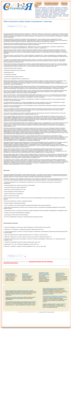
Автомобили (43, 7)
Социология (44, 14)
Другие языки (45, 9)
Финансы (55, 15)
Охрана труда (62, 11)
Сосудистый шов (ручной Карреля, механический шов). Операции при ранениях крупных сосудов (54, 297)
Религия (63, 13)
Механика (46, 11)
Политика (45, 13)
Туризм (37, 15)
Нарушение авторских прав (36, 261)
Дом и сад (38, 9)
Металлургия (39, 11)
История (66, 9)
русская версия (42, 311)
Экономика (44, 17)
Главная (38, 3)
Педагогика (38, 13)
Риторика (38, 14)
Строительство (57, 14)
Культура (37, 10)
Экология (37, 17)
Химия (60, 15)
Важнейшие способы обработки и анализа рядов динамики (44, 273)
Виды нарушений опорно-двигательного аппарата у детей (19, 290)
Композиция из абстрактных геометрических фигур (27, 274)
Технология (66, 14)
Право (50, 13)
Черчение (65, 15)
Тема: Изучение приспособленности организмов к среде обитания (21, 301)
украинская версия (50, 311)
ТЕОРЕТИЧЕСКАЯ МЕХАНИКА (60, 274)
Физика (42, 15)
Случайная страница (51, 3)
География (64, 7)
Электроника (52, 17)
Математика (56, 10)
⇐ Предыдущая (11, 26)
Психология (56, 13)
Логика (50, 10)
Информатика (59, 9)
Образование (53, 11)
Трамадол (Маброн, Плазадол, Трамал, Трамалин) (54, 303)
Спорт (50, 14)
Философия (48, 15)
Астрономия (51, 7)
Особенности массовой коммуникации (14, 297)
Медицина (64, 10)
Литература (44, 10)
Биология (58, 7)
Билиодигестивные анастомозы (50, 288)
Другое (52, 9)
